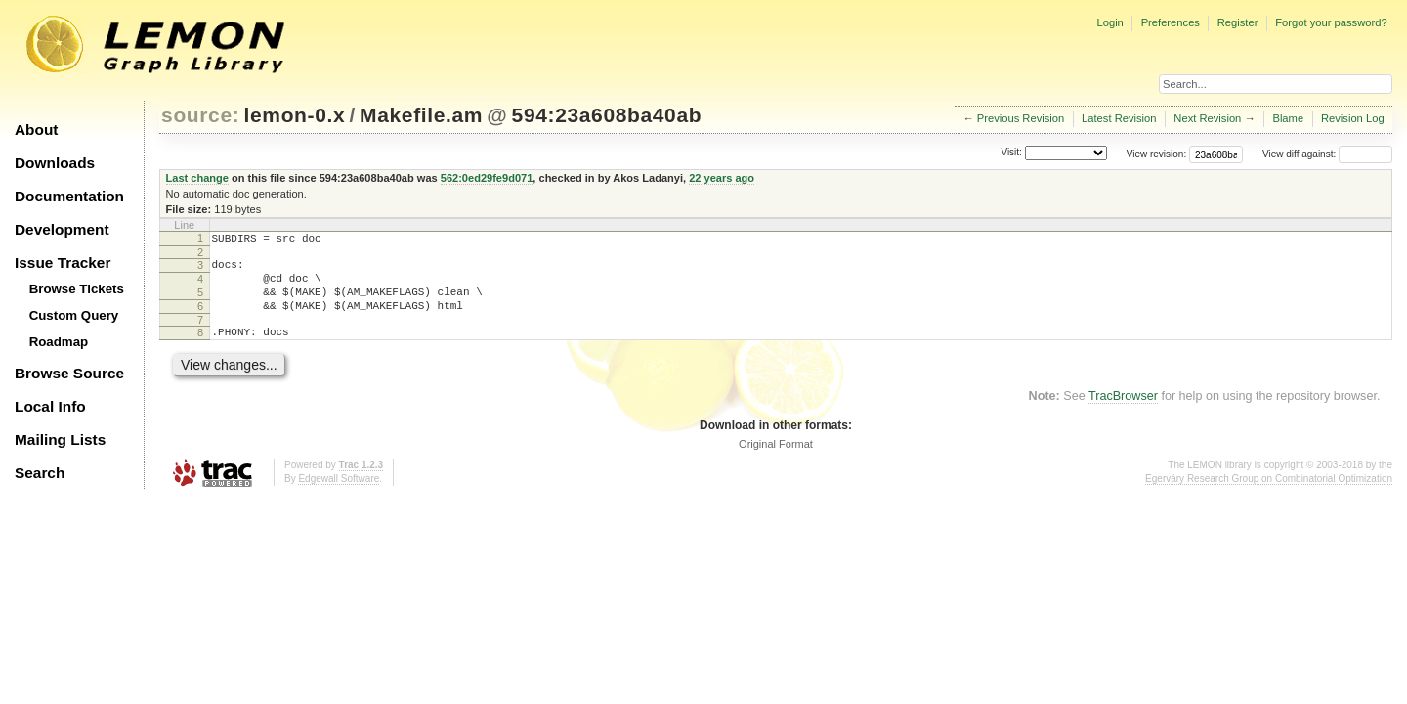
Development (62, 229)
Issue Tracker (62, 262)
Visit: (1011, 153)
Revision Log (1353, 118)
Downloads (55, 162)
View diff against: (1327, 154)
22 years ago (721, 178)
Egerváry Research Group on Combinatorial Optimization (1268, 496)
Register (1237, 22)
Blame (1287, 118)
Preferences (1170, 22)
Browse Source (69, 373)
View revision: (1157, 154)
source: (200, 115)
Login (1109, 22)
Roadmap (59, 341)
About (36, 129)
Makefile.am (421, 115)
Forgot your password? (1330, 22)
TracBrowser (1123, 413)
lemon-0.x (295, 115)
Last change (197, 178)
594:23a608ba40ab (607, 115)
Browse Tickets (76, 289)
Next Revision (1207, 118)
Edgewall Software (338, 496)
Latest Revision (1119, 118)
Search (39, 472)
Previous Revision (1021, 118)
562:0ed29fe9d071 (487, 178)
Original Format (776, 461)
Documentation (69, 196)
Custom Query (74, 315)
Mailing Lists (60, 439)
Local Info (50, 406)
